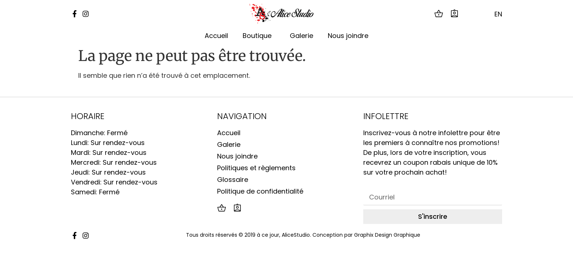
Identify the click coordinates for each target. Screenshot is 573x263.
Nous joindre (348, 35)
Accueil (216, 35)
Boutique (259, 35)
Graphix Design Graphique (387, 235)
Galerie (301, 35)
